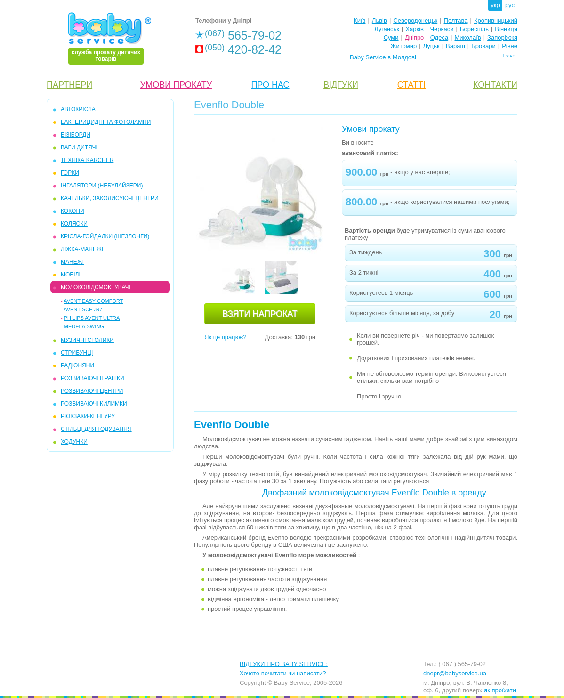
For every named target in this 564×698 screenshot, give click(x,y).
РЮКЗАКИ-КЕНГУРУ (88, 416)
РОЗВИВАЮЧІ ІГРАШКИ (92, 378)
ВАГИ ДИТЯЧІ (79, 147)
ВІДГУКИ (340, 84)
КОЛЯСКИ (74, 223)
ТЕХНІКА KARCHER (87, 160)
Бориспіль (474, 28)
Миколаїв (468, 37)
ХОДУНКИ (74, 441)
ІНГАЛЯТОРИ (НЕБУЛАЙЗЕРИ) (102, 185)
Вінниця (506, 28)
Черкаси (441, 28)
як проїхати (499, 690)
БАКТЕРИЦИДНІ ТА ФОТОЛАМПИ (106, 122)
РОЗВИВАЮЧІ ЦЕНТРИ (92, 391)
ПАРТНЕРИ (69, 84)
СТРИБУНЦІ (77, 352)
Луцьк (431, 45)
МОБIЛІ (71, 274)
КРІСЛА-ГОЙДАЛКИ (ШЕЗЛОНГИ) (105, 236)
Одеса (439, 37)
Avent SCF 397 (83, 309)
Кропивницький (495, 20)
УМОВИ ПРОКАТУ (176, 84)
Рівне (509, 45)
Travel (509, 55)
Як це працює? (225, 337)
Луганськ (386, 28)
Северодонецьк (415, 20)
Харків (414, 28)
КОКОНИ (72, 211)
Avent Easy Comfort (93, 301)
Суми (391, 37)
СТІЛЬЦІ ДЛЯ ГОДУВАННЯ (96, 429)
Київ (359, 20)
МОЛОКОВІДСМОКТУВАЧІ (95, 287)
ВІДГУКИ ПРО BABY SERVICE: (284, 663)
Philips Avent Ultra (92, 318)
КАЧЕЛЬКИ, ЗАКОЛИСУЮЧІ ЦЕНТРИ (110, 198)
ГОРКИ (70, 173)
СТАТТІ (411, 84)
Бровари (483, 45)
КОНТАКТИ (495, 84)
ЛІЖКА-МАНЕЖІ (82, 249)
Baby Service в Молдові (383, 57)
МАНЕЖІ (72, 262)
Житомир (403, 45)
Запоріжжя (502, 37)
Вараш (455, 45)
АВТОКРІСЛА (78, 109)
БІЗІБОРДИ (75, 134)
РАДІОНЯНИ (77, 365)
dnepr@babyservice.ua (454, 673)
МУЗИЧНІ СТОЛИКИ (87, 340)
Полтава (456, 20)
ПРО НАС (270, 84)
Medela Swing (84, 326)
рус (510, 4)
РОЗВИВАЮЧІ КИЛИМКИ (94, 403)
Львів (379, 20)
